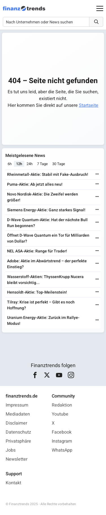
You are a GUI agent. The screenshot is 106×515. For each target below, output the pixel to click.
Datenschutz (18, 432)
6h (10, 164)
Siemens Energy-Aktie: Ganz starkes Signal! (46, 210)
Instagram (62, 441)
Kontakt (13, 483)
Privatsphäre (18, 441)
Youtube (60, 414)
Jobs (11, 450)
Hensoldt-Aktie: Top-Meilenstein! (37, 292)
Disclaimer (16, 423)
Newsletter (16, 459)
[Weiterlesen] (97, 174)
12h (19, 164)
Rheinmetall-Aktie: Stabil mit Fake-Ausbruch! (47, 174)
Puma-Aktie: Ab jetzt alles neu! (34, 184)
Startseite (88, 105)
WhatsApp (62, 450)
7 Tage (42, 164)
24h (30, 164)
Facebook (62, 432)
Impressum (17, 405)
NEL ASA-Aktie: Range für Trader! (37, 251)
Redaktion (62, 405)
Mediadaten (18, 414)
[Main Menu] (99, 8)
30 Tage (58, 164)
